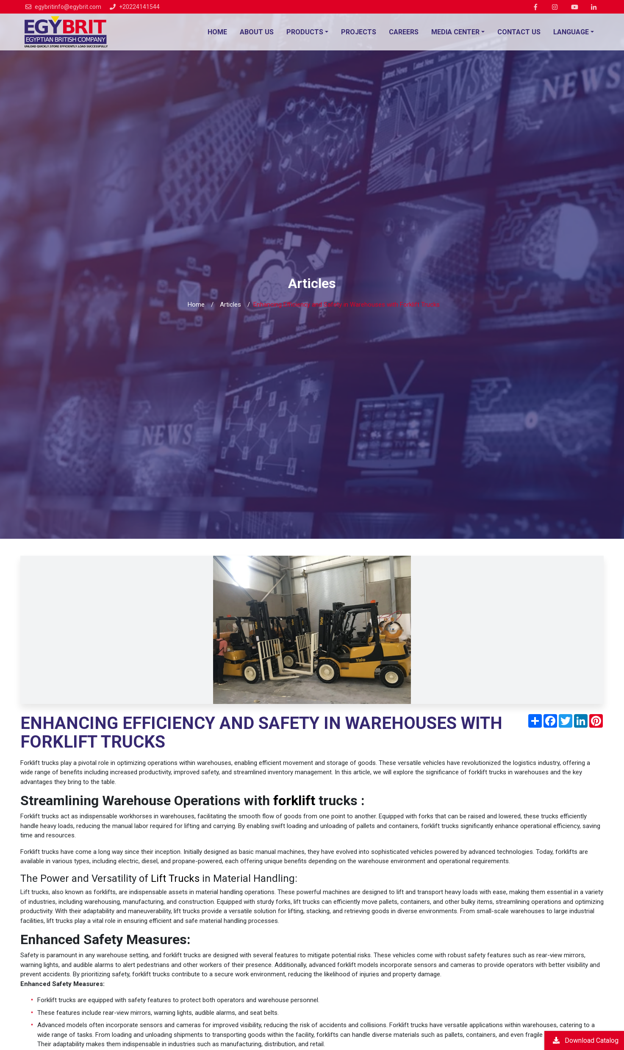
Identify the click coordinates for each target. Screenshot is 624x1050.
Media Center (455, 32)
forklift (294, 800)
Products (304, 32)
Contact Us (519, 32)
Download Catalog (585, 1040)
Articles (230, 304)
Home (217, 32)
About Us (257, 32)
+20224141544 (139, 6)
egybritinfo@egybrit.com (68, 6)
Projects (358, 32)
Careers (404, 32)
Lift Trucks (175, 878)
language (571, 32)
